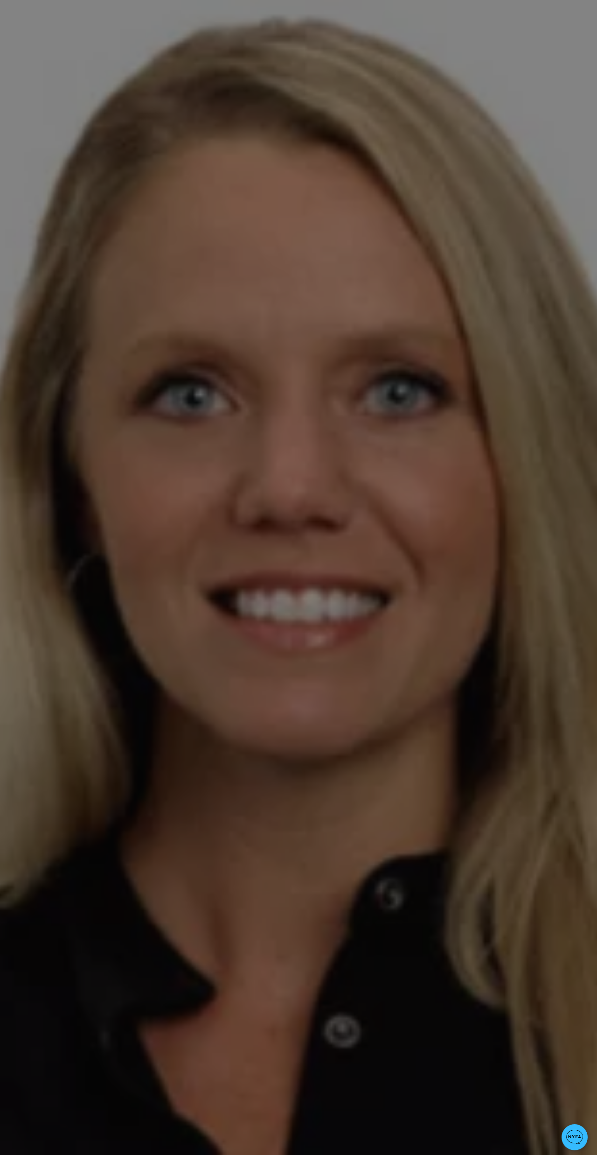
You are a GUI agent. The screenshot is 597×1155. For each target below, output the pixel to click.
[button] (575, 1137)
